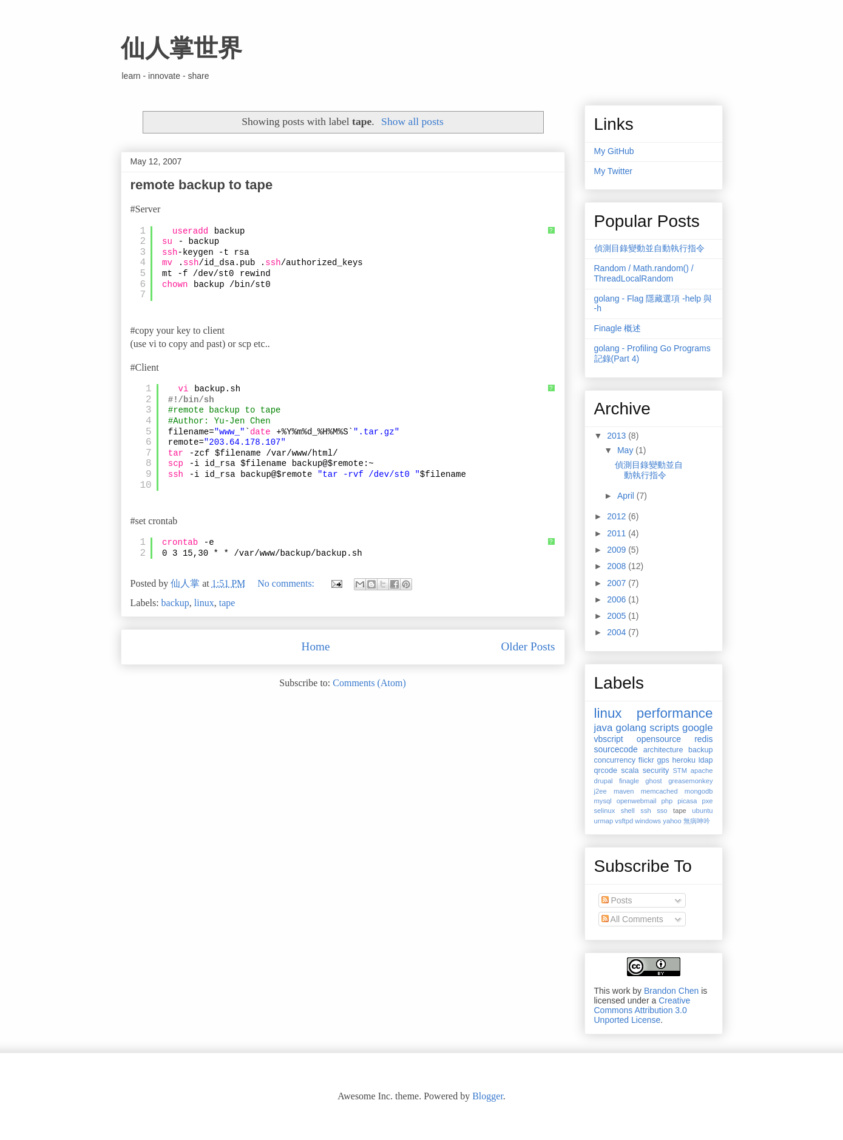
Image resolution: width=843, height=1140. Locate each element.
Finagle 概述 (618, 328)
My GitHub (614, 151)
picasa (687, 800)
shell (628, 810)
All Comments (632, 919)
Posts (616, 900)
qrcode (606, 770)
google (697, 728)
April (627, 496)
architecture (663, 750)
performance (675, 713)
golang (631, 728)
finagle (629, 780)
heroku (684, 760)
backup (175, 603)
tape (227, 603)
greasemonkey (690, 780)
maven (624, 791)
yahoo (672, 821)
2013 (617, 435)
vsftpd (624, 821)
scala (629, 770)
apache (702, 770)
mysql (603, 800)
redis (703, 739)
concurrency (615, 760)
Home (316, 646)
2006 (617, 599)
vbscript (608, 739)
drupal (603, 780)
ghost (653, 780)
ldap (706, 760)
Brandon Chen (671, 991)
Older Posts (528, 646)
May (626, 450)
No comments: (287, 583)
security (656, 770)
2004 (617, 632)
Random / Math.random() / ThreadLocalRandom (644, 273)
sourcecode (616, 749)
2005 (617, 616)
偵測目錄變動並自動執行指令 (649, 248)
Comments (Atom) (369, 683)
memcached (659, 791)
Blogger (487, 1096)
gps (663, 760)
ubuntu (702, 810)
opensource (659, 739)
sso (662, 810)
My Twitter (613, 171)
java (603, 728)
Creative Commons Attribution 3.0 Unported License (642, 1010)
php (667, 800)
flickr (646, 760)
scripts (664, 728)
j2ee (600, 791)
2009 (617, 550)
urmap (604, 821)
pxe (707, 800)
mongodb (699, 791)
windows (648, 821)
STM (679, 770)
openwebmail (637, 800)
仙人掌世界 (181, 48)
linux (204, 603)
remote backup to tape (201, 184)
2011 (617, 533)
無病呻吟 (696, 821)
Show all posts (412, 121)
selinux (604, 810)
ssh (645, 810)
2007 (617, 583)
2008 (617, 566)
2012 (617, 516)
